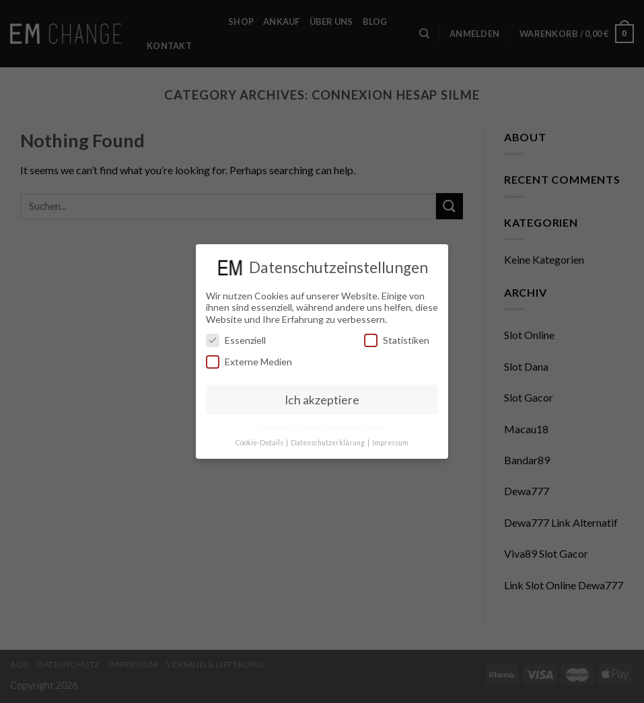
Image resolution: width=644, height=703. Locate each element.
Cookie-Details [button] (260, 443)
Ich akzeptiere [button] (322, 399)
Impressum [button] (390, 443)
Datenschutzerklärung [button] (328, 443)
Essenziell (236, 340)
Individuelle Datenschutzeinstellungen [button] (322, 427)
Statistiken (396, 340)
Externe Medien (249, 361)
